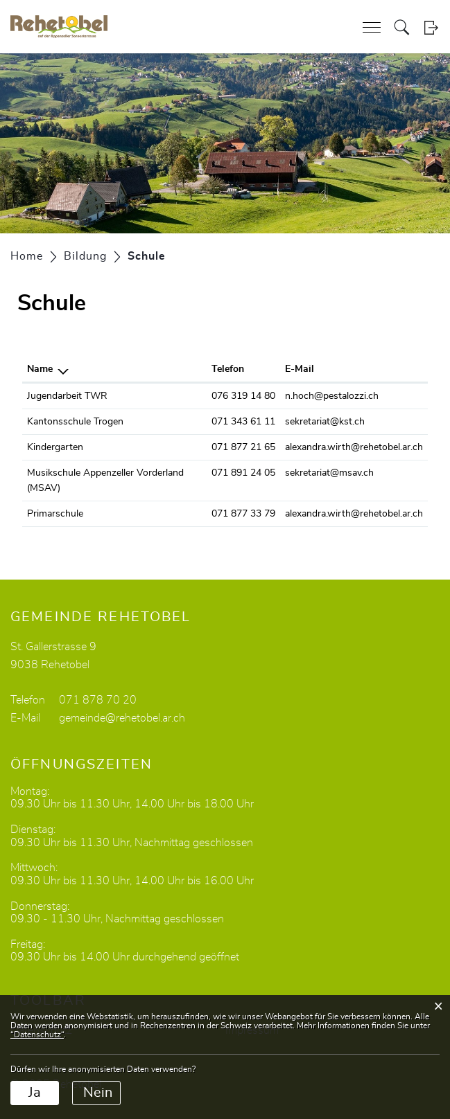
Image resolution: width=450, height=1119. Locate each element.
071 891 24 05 (243, 473)
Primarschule (55, 514)
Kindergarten (55, 447)
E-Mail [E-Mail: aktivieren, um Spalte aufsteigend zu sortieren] (299, 369)
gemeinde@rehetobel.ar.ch (122, 718)
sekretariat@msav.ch (329, 473)
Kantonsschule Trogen (75, 422)
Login (431, 27)
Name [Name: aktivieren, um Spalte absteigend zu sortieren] (40, 369)
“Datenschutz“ (37, 1034)
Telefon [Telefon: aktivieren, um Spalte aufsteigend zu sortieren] (227, 369)
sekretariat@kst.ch (325, 422)
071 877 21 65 (243, 447)
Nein (97, 1093)
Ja (34, 1093)
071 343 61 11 (243, 422)
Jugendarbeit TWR (67, 396)
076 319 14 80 (243, 396)
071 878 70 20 (98, 700)
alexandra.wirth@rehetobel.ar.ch (354, 447)
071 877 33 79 (243, 514)
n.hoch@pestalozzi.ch (332, 396)
